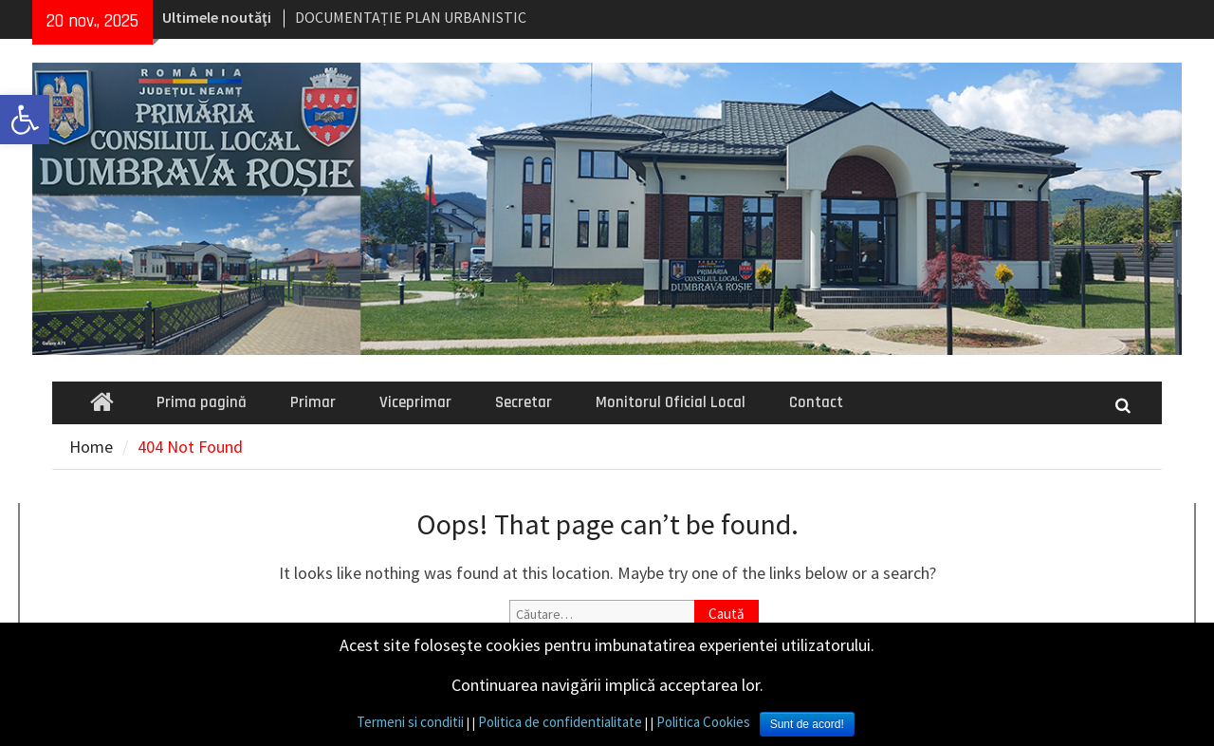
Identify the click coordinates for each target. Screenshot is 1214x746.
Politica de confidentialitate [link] (560, 722)
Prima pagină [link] (201, 402)
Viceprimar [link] (415, 402)
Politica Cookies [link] (703, 722)
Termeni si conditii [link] (410, 722)
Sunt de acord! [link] (807, 724)
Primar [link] (313, 402)
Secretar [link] (523, 402)
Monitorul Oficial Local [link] (670, 402)
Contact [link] (816, 402)
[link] (24, 119)
